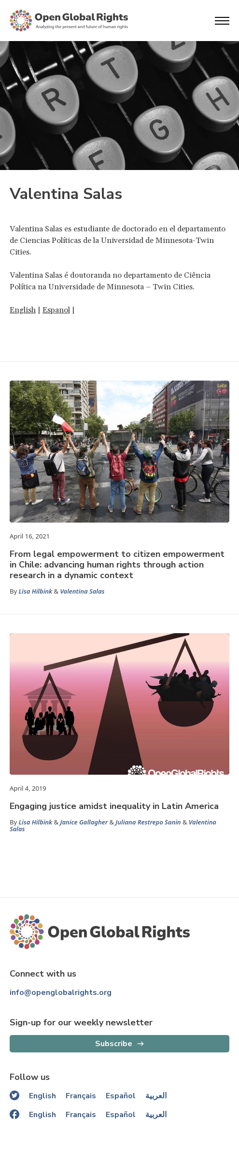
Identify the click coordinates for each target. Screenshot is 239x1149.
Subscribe (113, 1043)
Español (121, 1096)
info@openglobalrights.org (61, 992)
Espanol (56, 310)
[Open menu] (222, 21)
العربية (156, 1096)
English (23, 310)
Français (81, 1096)
